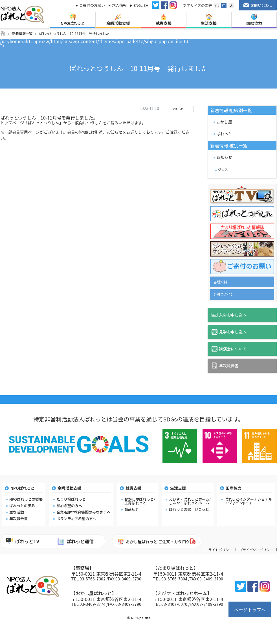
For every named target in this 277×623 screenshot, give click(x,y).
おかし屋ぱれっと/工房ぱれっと (139, 501)
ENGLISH (141, 5)
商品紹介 (131, 509)
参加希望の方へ (69, 505)
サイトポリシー (220, 549)
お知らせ (224, 157)
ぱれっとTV (22, 541)
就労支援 (164, 20)
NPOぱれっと (73, 20)
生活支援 (209, 20)
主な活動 (16, 512)
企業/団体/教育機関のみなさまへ (83, 512)
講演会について (229, 349)
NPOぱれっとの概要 (26, 499)
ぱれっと (224, 133)
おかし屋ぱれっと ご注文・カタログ (154, 542)
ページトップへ (250, 609)
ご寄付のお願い (92, 5)
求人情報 (119, 5)
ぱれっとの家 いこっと (189, 509)
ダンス (223, 169)
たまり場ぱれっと (71, 499)
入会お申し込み (229, 315)
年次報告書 (225, 365)
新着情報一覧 (22, 33)
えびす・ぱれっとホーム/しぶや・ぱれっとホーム (190, 501)
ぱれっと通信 (76, 541)
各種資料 (220, 281)
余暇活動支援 (118, 20)
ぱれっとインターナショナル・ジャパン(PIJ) (248, 501)
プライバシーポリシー (256, 549)
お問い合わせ (258, 5)
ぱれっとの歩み (22, 505)
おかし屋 (224, 122)
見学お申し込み (229, 332)
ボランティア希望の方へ (76, 518)
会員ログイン (224, 294)
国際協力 (254, 20)
